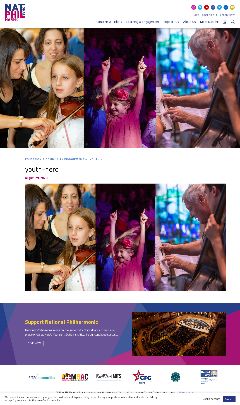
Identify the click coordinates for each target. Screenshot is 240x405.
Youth (95, 159)
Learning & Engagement (142, 21)
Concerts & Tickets (109, 21)
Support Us (171, 21)
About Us (189, 21)
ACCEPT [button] (229, 399)
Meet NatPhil (209, 21)
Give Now (34, 343)
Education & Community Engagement (54, 159)
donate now (227, 15)
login (197, 15)
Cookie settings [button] (211, 399)
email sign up (210, 15)
